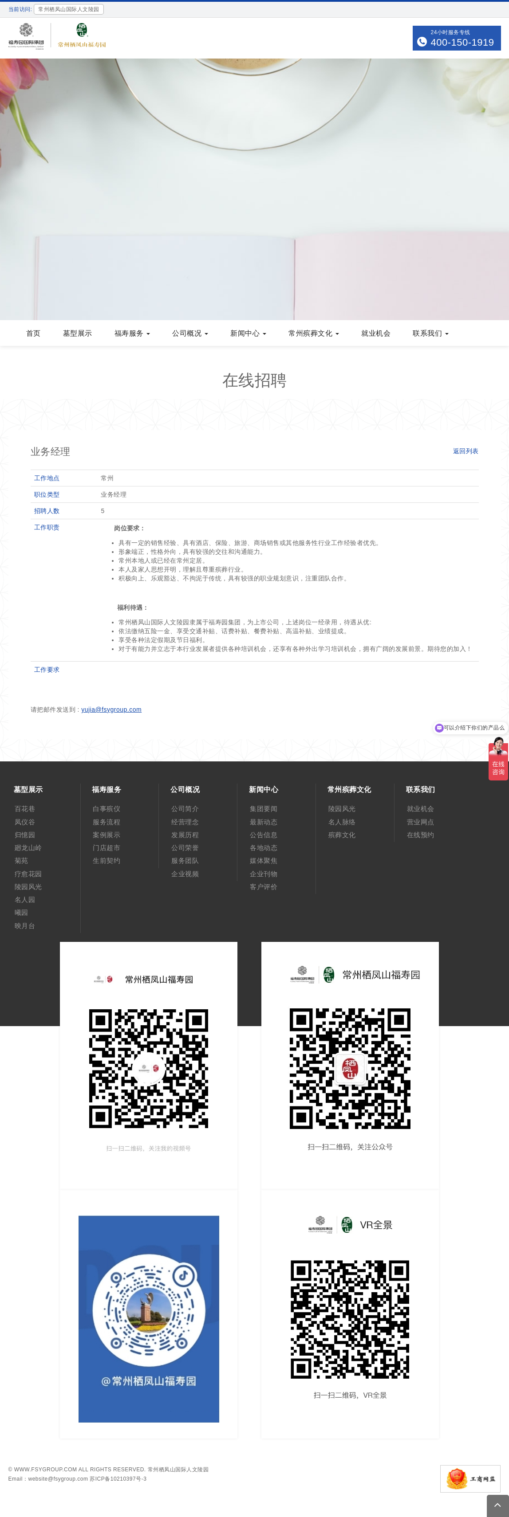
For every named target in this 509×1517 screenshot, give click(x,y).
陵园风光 (28, 886)
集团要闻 (263, 808)
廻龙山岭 (28, 847)
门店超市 (106, 847)
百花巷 (25, 808)
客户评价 (263, 886)
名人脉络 (342, 822)
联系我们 (431, 333)
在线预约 (420, 835)
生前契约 (106, 860)
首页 (33, 333)
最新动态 (263, 822)
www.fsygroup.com (45, 1469)
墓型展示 (77, 333)
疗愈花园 (28, 874)
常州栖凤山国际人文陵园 (178, 1469)
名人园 (25, 899)
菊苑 (21, 860)
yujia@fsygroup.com (111, 709)
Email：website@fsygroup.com (48, 1479)
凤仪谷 (25, 822)
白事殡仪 (106, 808)
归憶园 (25, 835)
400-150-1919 (462, 42)
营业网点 (420, 822)
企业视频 (185, 874)
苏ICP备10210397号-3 (118, 1479)
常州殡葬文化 (313, 333)
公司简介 (185, 808)
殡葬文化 (342, 835)
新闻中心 (248, 333)
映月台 (25, 925)
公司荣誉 (185, 847)
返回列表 (466, 451)
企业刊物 (263, 874)
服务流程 (106, 822)
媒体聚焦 (263, 860)
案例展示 (106, 835)
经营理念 (185, 822)
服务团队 (185, 860)
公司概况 (190, 333)
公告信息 (263, 835)
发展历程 (185, 835)
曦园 (21, 912)
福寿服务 (132, 333)
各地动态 (263, 847)
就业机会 (376, 333)
